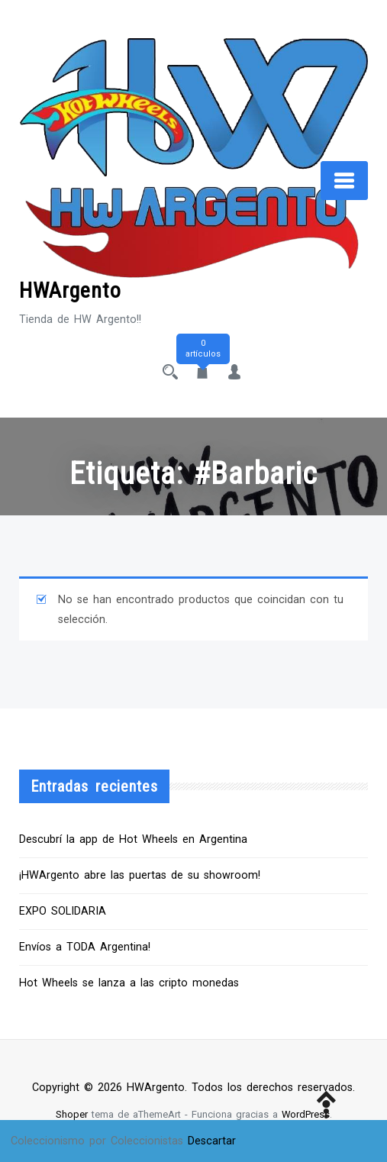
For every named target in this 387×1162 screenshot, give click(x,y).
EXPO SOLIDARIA (62, 911)
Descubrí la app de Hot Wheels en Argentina (133, 839)
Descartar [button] (212, 1141)
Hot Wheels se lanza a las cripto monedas (129, 982)
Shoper (72, 1114)
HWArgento (70, 290)
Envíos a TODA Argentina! (84, 947)
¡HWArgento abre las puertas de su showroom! (139, 875)
